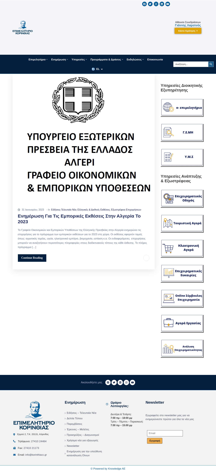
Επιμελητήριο (38, 59)
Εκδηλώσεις (135, 59)
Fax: (28, 448)
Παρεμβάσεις (74, 423)
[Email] (165, 433)
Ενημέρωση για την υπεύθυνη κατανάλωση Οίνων (84, 453)
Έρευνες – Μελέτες (78, 429)
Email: (32, 454)
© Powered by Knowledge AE (108, 468)
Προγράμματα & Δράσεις (107, 59)
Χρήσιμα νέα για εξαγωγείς (82, 440)
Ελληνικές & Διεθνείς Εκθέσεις (94, 209)
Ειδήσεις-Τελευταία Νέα (63, 209)
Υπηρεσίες (79, 59)
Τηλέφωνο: (32, 441)
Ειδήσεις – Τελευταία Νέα (81, 412)
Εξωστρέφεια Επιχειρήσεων (126, 209)
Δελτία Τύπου (75, 418)
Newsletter (73, 445)
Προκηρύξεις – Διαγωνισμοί (83, 434)
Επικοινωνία (155, 59)
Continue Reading (32, 257)
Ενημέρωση (59, 59)
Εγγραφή (155, 440)
